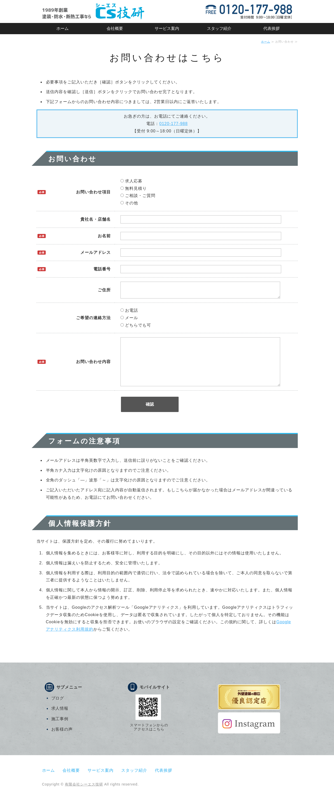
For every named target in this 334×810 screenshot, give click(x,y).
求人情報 (60, 721)
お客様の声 (62, 742)
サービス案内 (167, 28)
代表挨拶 (271, 28)
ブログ (57, 711)
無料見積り (133, 188)
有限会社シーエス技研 (84, 797)
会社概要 (115, 28)
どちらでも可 (135, 328)
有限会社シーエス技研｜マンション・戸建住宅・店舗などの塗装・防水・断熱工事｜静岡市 (93, 11)
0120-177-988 (173, 123)
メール (129, 321)
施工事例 (60, 732)
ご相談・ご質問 (137, 195)
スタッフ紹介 (219, 28)
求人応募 (131, 181)
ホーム (62, 28)
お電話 (129, 313)
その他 (129, 203)
